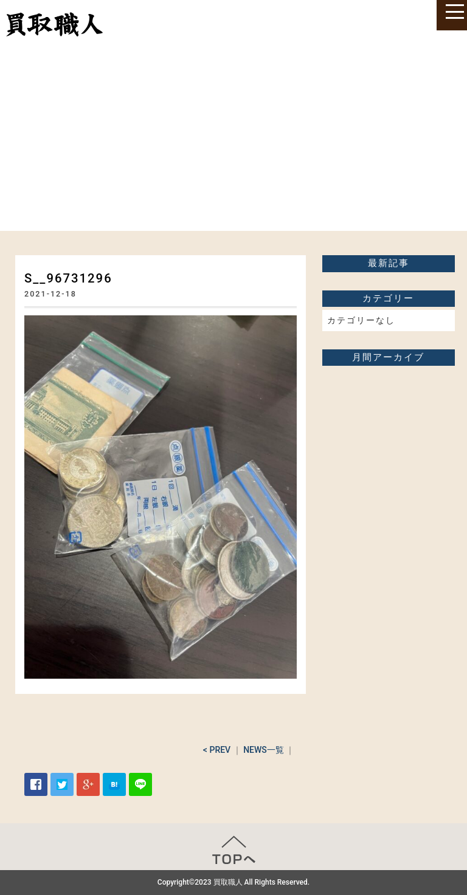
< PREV (216, 750)
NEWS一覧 (263, 750)
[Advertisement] (233, 140)
